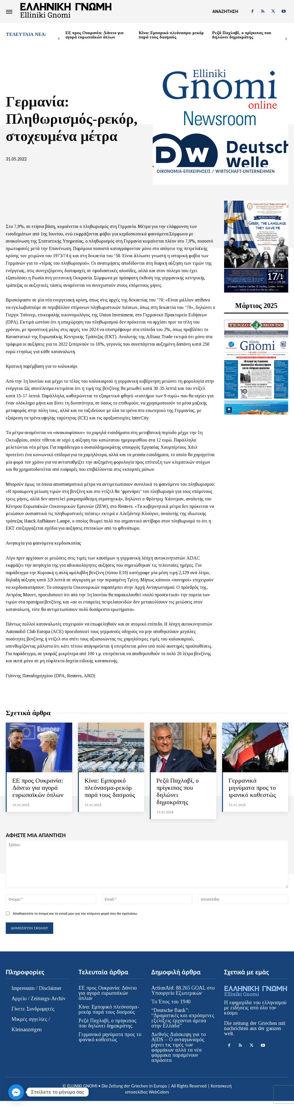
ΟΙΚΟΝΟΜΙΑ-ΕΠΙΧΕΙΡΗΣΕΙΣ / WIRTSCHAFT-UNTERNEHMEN (216, 171)
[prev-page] (58, 38)
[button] (225, 11)
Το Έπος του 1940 (170, 1008)
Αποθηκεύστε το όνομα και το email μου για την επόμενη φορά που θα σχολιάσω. (75, 920)
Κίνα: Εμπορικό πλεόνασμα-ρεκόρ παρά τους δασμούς (171, 34)
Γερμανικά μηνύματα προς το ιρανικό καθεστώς (251, 791)
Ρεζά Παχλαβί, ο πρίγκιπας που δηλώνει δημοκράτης (241, 34)
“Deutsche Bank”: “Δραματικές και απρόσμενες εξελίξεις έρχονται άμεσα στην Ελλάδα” (182, 1024)
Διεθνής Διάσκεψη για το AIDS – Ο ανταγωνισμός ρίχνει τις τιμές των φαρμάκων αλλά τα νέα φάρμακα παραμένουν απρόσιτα (178, 1053)
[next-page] (286, 38)
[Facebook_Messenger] (16, 1092)
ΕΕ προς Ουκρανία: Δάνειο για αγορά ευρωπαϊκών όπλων (94, 34)
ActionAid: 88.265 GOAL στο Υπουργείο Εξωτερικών (183, 996)
